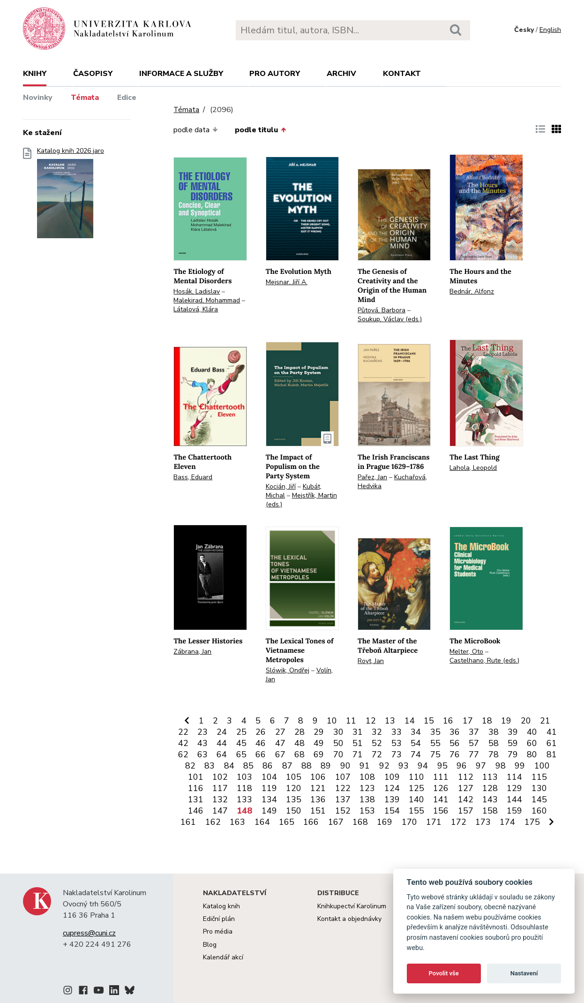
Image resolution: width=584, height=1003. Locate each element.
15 (429, 720)
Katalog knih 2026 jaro (70, 196)
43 (202, 743)
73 (396, 754)
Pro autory (274, 73)
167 (336, 822)
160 (539, 810)
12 (371, 720)
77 (474, 754)
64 (222, 754)
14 (409, 720)
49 (319, 743)
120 (293, 788)
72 (377, 754)
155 (416, 810)
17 (468, 720)
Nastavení (524, 973)
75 (435, 754)
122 (343, 788)
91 (364, 765)
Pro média (217, 931)
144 (514, 799)
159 (514, 810)
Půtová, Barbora (381, 310)
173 (483, 822)
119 (269, 788)
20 (526, 720)
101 (195, 777)
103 (244, 777)
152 (343, 810)
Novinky (37, 97)
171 (434, 822)
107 (343, 777)
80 (532, 754)
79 (513, 754)
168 (360, 822)
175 (532, 822)
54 (416, 743)
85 (248, 765)
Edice (126, 97)
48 (299, 743)
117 (220, 788)
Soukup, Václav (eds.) (390, 319)
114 (514, 777)
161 (188, 822)
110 (416, 777)
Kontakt (402, 73)
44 (222, 743)
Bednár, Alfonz (471, 291)
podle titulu (260, 130)
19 (506, 720)
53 (396, 743)
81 (552, 754)
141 (441, 799)
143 (490, 799)
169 (384, 822)
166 (311, 822)
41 (552, 732)
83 (209, 765)
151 (318, 810)
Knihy (34, 73)
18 (487, 720)
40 (532, 732)
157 (465, 810)
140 (416, 799)
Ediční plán (219, 918)
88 (306, 765)
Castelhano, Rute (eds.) (484, 660)
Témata (85, 97)
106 (318, 777)
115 (539, 777)
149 (269, 810)
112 (465, 777)
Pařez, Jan (372, 477)
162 (213, 822)
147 (220, 810)
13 (390, 720)
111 (441, 777)
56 (454, 743)
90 (345, 765)
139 (392, 799)
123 (367, 788)
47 (280, 743)
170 (409, 822)
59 (513, 743)
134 (269, 799)
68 (299, 754)
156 (441, 810)
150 (293, 810)
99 (520, 765)
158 (490, 810)
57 (474, 743)
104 (269, 777)
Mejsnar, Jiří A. (286, 282)
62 (183, 754)
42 (183, 743)
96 (462, 765)
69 (319, 754)
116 (195, 788)
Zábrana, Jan (192, 651)
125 (416, 788)
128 (490, 788)
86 (267, 765)
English (550, 29)
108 (367, 777)
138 (367, 799)
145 (539, 799)
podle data (195, 130)
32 (377, 732)
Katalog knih (221, 906)
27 (280, 732)
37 (474, 732)
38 (493, 732)
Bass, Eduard (192, 477)
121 (318, 788)
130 (539, 788)
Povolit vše (444, 973)
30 (338, 732)
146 (195, 810)
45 (241, 743)
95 (442, 765)
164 (262, 822)
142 (465, 799)
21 (545, 720)
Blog (210, 944)
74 (416, 754)
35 (435, 732)
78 (493, 754)
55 (435, 743)
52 (377, 743)
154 (392, 810)
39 (513, 732)
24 (222, 732)
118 (244, 788)
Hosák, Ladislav (196, 291)
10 (332, 720)
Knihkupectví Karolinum (351, 906)
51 (357, 743)
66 (260, 754)
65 (241, 754)
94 (423, 765)
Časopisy (92, 73)
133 (244, 799)
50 (338, 743)
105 (293, 777)
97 (481, 765)
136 (318, 799)
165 (286, 822)
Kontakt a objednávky (349, 918)
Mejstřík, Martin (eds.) (301, 500)
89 (326, 765)
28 (299, 732)
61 (552, 743)
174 (507, 822)
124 (392, 788)
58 (493, 743)
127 (465, 788)
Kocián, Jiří (281, 486)
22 (183, 732)
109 (392, 777)
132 (220, 799)
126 (441, 788)
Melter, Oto (466, 651)
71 (357, 754)
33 (396, 732)
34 (416, 732)
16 (448, 720)
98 (500, 765)
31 (357, 732)
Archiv (341, 73)
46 (260, 743)
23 (202, 732)
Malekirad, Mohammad (206, 300)
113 (490, 777)
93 (403, 765)
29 (319, 732)
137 (343, 799)
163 (237, 822)
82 (190, 765)
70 (338, 754)
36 (454, 732)
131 (195, 799)
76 (454, 754)
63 (202, 754)
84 (229, 765)
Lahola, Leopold (473, 467)
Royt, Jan (371, 660)
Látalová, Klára (195, 309)
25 (241, 732)
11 (351, 720)
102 (220, 777)
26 (260, 732)
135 (293, 799)
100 (542, 765)
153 (367, 810)
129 (514, 788)
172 (458, 822)
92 (384, 765)
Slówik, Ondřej (287, 670)
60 (532, 743)
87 (287, 765)
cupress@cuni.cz (89, 933)
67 (280, 754)
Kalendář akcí (223, 957)
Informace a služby (181, 73)
